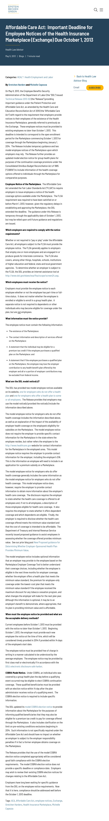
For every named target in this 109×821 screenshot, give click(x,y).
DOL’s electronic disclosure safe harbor (23, 666)
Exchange (57, 800)
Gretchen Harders (17, 84)
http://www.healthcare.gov (18, 445)
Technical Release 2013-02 (17, 98)
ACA (13, 800)
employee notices (43, 800)
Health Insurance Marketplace (37, 804)
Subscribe (95, 87)
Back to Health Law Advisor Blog (85, 78)
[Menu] (101, 10)
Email (76, 87)
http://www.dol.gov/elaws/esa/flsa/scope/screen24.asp (32, 275)
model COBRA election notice (38, 706)
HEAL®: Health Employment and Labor (35, 77)
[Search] (96, 10)
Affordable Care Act (25, 800)
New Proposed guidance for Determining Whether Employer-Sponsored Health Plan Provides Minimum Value (32, 546)
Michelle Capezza (38, 84)
